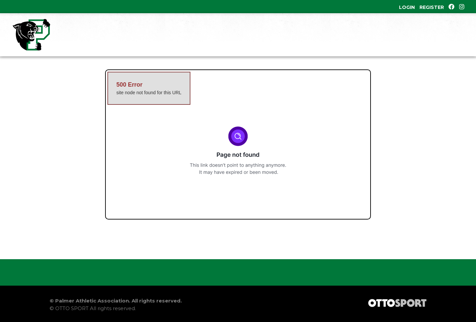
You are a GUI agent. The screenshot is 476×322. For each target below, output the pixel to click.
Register (431, 7)
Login (407, 7)
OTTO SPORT (72, 308)
